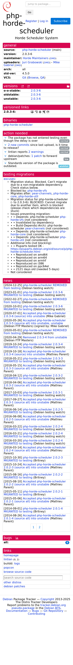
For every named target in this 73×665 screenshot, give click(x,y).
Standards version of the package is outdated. (36, 165)
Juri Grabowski (32, 62)
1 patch (36, 156)
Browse (33, 77)
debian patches (14, 586)
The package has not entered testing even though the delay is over (36, 139)
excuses (9, 179)
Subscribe (60, 21)
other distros (12, 582)
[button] (5, 137)
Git (24, 77)
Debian (8, 599)
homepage (11, 555)
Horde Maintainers (35, 58)
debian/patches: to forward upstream (36, 158)
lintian (8, 559)
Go (29, 12)
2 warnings (36, 151)
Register (31, 21)
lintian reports (36, 152)
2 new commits (18, 145)
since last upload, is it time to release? (36, 146)
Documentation (17, 610)
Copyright (47, 599)
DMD (53, 58)
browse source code (17, 571)
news (8, 281)
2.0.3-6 (36, 90)
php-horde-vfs (37, 190)
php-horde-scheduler (36, 50)
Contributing (36, 613)
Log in (44, 21)
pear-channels (42, 193)
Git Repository (53, 610)
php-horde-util (28, 196)
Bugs (35, 610)
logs (17, 563)
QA (42, 77)
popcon (9, 567)
